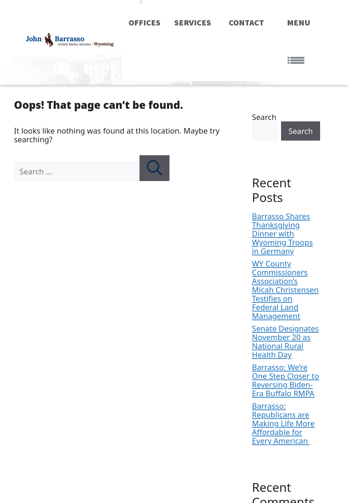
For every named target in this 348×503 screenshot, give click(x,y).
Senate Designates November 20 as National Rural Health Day (285, 341)
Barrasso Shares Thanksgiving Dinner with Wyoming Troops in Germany (282, 233)
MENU (298, 41)
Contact (248, 22)
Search (264, 117)
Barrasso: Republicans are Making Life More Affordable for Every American (283, 423)
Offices (144, 22)
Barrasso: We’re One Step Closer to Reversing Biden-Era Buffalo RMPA (285, 380)
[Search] (154, 168)
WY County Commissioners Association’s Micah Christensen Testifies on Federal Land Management (285, 289)
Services (194, 22)
